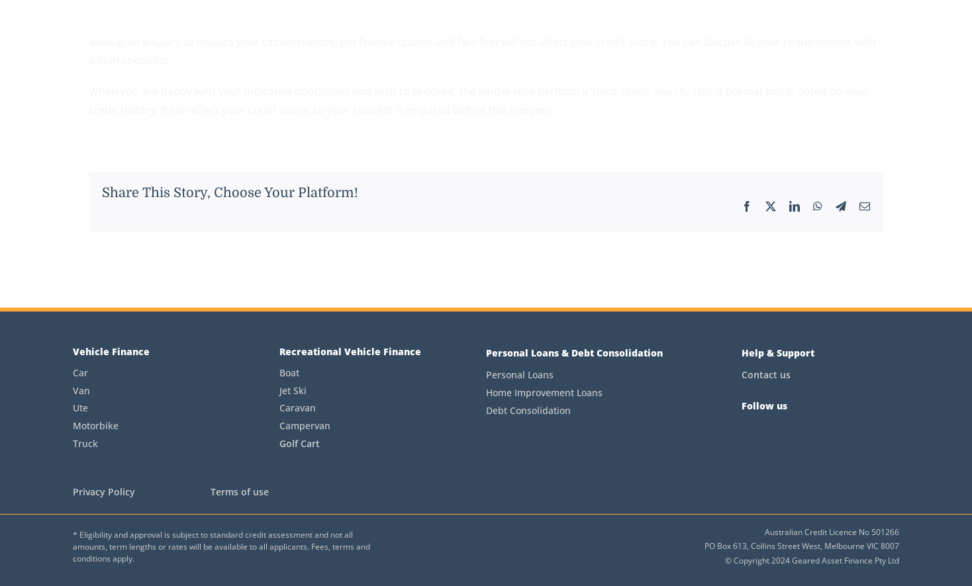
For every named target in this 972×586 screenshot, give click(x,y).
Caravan (297, 407)
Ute (80, 407)
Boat (289, 372)
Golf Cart (299, 443)
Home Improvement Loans (544, 392)
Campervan (304, 425)
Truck (85, 443)
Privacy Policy (104, 491)
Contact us (766, 374)
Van (81, 390)
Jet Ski (293, 390)
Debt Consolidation (528, 410)
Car (80, 372)
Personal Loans (520, 374)
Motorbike (96, 425)
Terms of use (240, 491)
